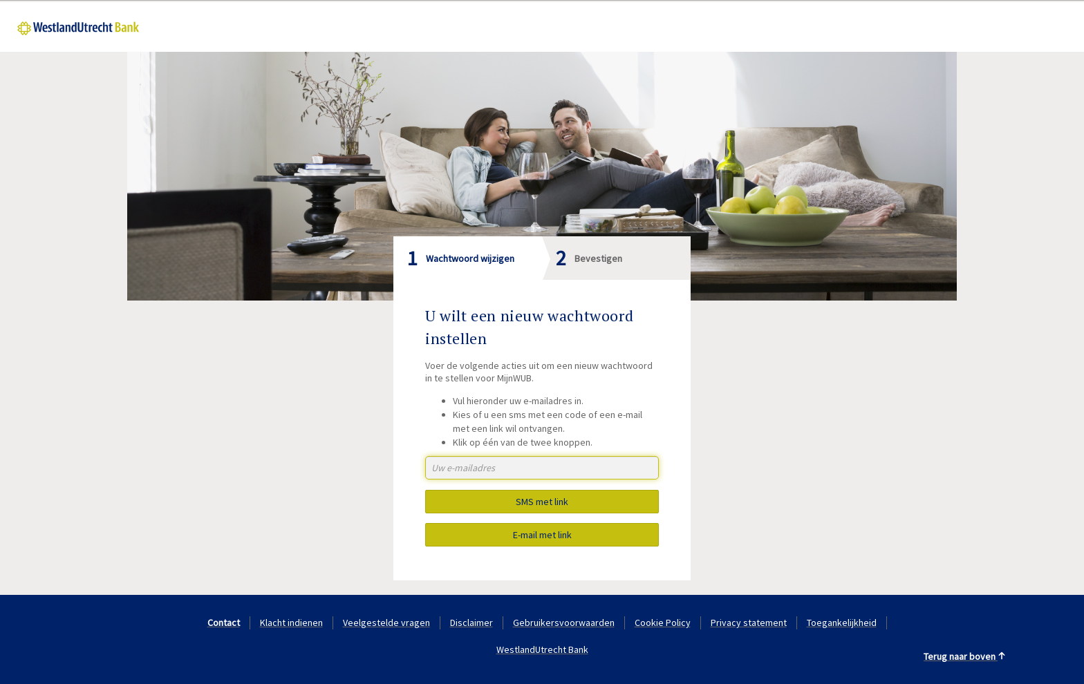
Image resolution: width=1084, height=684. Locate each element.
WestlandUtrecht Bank (542, 649)
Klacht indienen (291, 622)
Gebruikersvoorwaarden (564, 622)
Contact (223, 622)
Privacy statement (749, 622)
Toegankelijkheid (842, 622)
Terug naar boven (965, 656)
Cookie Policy (663, 622)
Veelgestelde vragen (386, 622)
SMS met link (542, 501)
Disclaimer (471, 622)
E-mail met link (542, 535)
